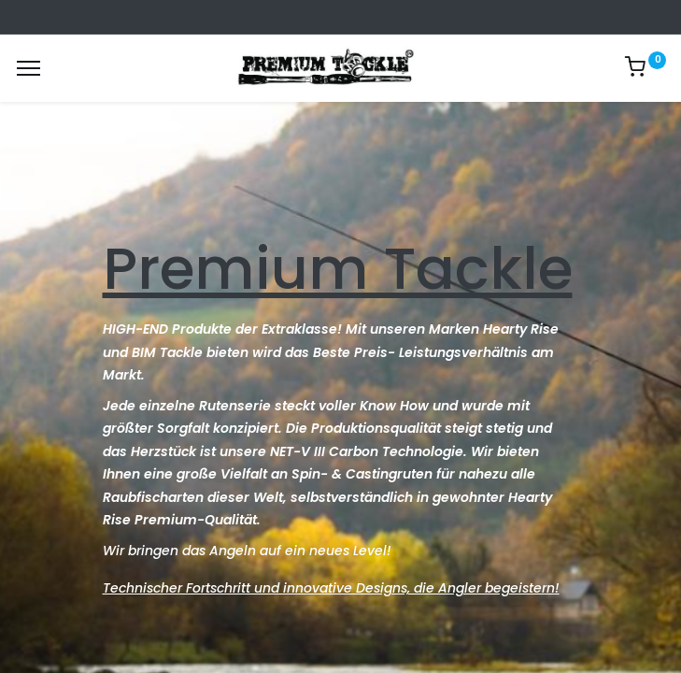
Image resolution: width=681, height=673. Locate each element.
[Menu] (28, 68)
